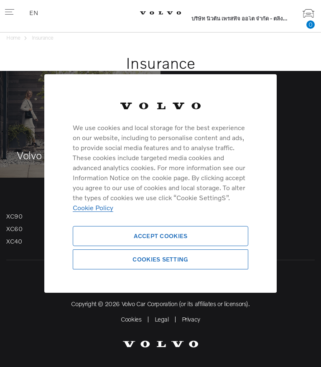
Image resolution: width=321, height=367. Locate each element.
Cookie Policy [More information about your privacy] (93, 207)
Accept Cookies (161, 235)
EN (34, 12)
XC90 (14, 216)
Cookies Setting (160, 259)
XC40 (14, 241)
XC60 (14, 228)
